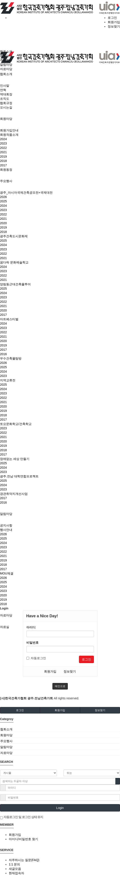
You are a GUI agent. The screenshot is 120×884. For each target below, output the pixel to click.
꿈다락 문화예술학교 (14, 262)
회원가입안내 (9, 130)
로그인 (112, 17)
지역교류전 (7, 380)
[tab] (60, 729)
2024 (3, 139)
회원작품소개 (9, 134)
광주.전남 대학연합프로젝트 (19, 476)
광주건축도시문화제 (14, 236)
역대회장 (6, 94)
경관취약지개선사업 (14, 493)
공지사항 (6, 525)
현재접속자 (16, 873)
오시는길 (6, 107)
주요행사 (6, 181)
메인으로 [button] (60, 686)
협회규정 (6, 103)
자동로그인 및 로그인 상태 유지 (21, 817)
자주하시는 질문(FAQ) (24, 860)
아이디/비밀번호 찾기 (23, 839)
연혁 (3, 90)
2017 (3, 165)
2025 (3, 201)
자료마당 (6, 615)
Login (60, 808)
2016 (3, 354)
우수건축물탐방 (10, 358)
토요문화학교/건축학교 (16, 424)
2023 (3, 143)
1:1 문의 (14, 864)
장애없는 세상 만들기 (14, 459)
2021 (3, 152)
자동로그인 (36, 658)
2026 (3, 197)
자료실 (4, 627)
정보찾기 (114, 26)
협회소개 (6, 74)
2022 (3, 148)
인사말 (4, 85)
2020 (3, 223)
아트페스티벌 (9, 319)
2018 (3, 161)
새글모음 (15, 868)
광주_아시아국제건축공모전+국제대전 (26, 192)
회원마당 (6, 118)
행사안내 (6, 529)
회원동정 (6, 169)
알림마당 (6, 514)
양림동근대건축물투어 (15, 284)
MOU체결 (6, 573)
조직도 (4, 98)
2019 (3, 156)
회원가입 (114, 22)
